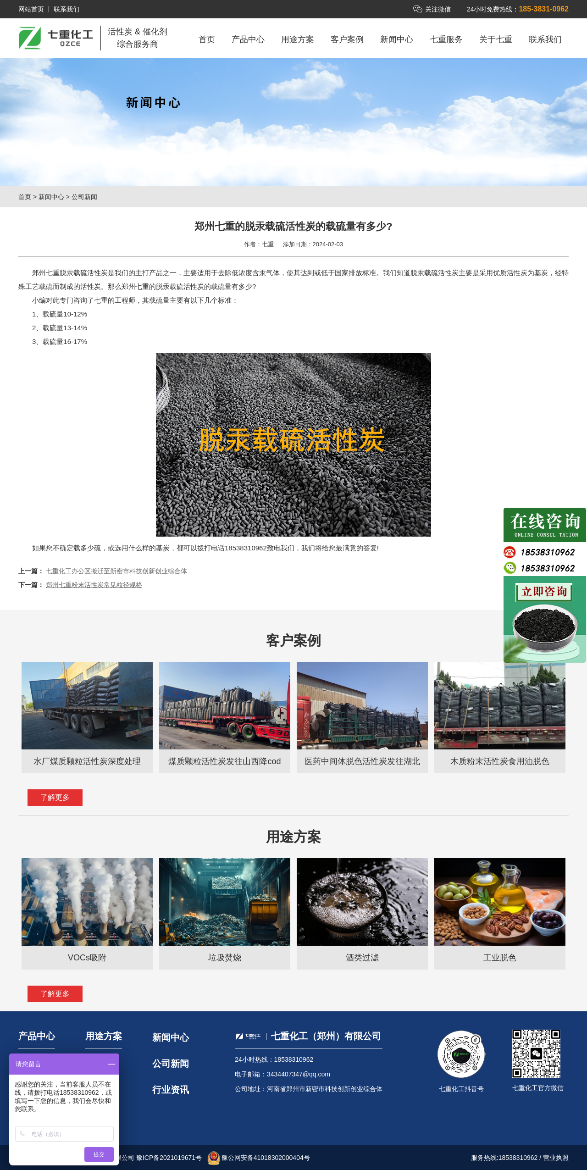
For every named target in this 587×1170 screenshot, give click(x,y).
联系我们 (66, 9)
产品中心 (248, 39)
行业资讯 (170, 1090)
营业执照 (556, 1157)
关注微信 (432, 9)
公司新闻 (84, 196)
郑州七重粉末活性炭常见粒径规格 (94, 584)
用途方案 (297, 39)
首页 (207, 39)
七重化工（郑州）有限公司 (56, 38)
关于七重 (495, 39)
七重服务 (446, 39)
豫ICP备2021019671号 (169, 1157)
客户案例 (347, 39)
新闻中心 (396, 39)
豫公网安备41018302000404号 (266, 1157)
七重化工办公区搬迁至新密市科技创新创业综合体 (116, 571)
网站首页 (31, 9)
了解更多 (55, 797)
